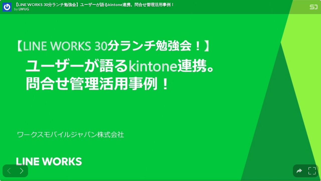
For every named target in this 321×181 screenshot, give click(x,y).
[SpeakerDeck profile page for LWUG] (7, 7)
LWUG (24, 9)
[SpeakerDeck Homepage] (314, 8)
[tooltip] (299, 170)
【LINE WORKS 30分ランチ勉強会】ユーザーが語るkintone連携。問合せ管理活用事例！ (94, 5)
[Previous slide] (9, 170)
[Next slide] (21, 170)
